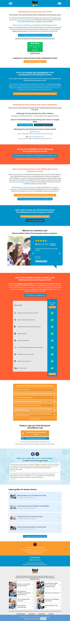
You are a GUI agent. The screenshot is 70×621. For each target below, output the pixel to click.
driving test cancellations (37, 72)
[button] (33, 253)
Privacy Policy (42, 613)
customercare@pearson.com (36, 136)
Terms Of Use (32, 613)
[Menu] (10, 3)
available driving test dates (19, 31)
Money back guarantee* (23, 340)
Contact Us (51, 613)
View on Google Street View (43, 124)
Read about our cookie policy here (32, 618)
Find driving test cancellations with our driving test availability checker (35, 159)
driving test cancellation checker (20, 182)
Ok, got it (43, 618)
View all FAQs (35, 418)
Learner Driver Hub (20, 613)
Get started (52, 307)
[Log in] (59, 3)
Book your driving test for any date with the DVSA (39, 289)
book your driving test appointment (23, 19)
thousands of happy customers (45, 233)
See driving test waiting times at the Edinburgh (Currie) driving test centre (35, 38)
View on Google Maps (25, 124)
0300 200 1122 (36, 131)
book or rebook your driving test (28, 187)
